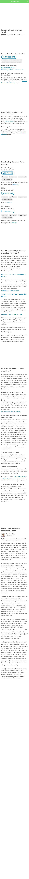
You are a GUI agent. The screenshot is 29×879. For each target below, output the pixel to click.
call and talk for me (20, 477)
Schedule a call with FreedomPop (11, 412)
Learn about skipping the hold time (11, 314)
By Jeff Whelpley (10, 534)
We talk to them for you (8, 67)
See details (15, 184)
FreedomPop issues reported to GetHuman (14, 768)
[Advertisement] (14, 97)
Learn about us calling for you (10, 290)
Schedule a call (19, 70)
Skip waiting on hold (7, 70)
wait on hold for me (7, 479)
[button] (27, 1)
